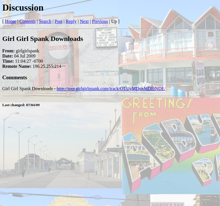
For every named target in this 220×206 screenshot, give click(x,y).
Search (45, 21)
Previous (100, 21)
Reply (71, 21)
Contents (27, 21)
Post (58, 21)
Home (10, 21)
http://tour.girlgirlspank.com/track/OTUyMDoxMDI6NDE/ (111, 88)
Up (114, 21)
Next (84, 21)
